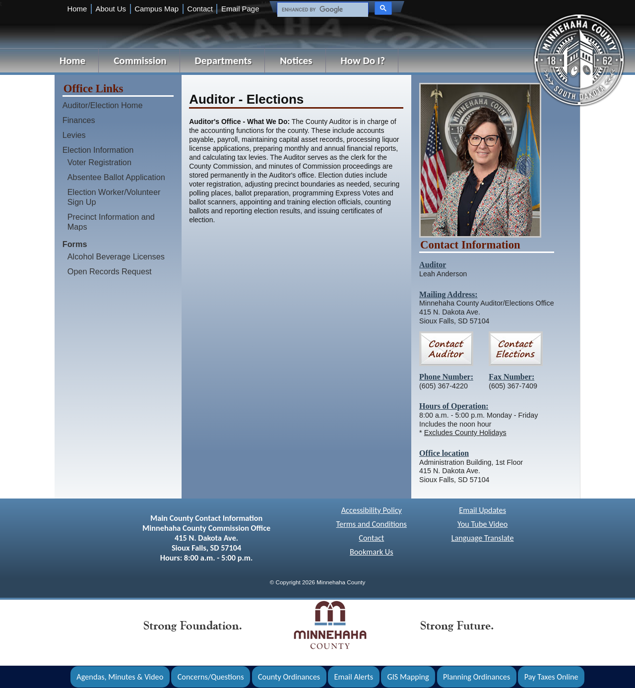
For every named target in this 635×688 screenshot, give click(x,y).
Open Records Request (109, 271)
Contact (199, 8)
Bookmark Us (371, 552)
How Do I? (363, 60)
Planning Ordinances (476, 677)
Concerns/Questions (211, 677)
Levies (74, 134)
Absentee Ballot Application (116, 177)
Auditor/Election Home (103, 105)
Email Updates (482, 510)
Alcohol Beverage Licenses (116, 256)
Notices (296, 60)
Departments (223, 60)
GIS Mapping (408, 677)
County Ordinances (289, 677)
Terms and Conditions (371, 524)
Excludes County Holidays (465, 433)
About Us (111, 8)
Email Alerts (354, 677)
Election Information (98, 149)
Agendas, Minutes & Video (119, 677)
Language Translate (482, 538)
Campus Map (156, 8)
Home (77, 8)
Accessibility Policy (371, 510)
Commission (140, 60)
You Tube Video (482, 524)
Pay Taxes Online (551, 677)
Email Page (240, 8)
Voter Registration (99, 162)
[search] (322, 10)
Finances (79, 120)
